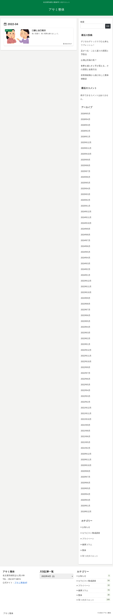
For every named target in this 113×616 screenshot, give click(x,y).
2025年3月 (85, 194)
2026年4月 (85, 119)
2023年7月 (85, 310)
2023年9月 (85, 298)
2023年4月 (85, 327)
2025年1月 (85, 206)
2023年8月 (85, 304)
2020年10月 (86, 465)
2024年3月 (85, 263)
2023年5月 (85, 321)
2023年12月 (86, 281)
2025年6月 (85, 177)
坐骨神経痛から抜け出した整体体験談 (95, 77)
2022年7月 (85, 373)
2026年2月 (85, 131)
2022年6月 (85, 379)
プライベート (88, 539)
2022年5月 (85, 385)
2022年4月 (85, 390)
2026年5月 (85, 114)
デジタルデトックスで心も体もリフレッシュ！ (95, 43)
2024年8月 (85, 235)
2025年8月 (85, 165)
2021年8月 (85, 431)
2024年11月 (86, 217)
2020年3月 (85, 500)
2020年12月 (86, 454)
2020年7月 (85, 477)
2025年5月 (85, 183)
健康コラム (87, 544)
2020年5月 (85, 488)
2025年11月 (86, 148)
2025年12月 (86, 142)
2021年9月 (85, 425)
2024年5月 (85, 252)
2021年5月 (85, 442)
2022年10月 (86, 361)
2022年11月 (86, 356)
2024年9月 (85, 229)
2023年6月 (85, 315)
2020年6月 (85, 483)
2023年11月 (86, 286)
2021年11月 (86, 413)
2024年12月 (86, 211)
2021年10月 (86, 419)
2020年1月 (85, 506)
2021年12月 (86, 408)
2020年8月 (85, 471)
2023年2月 (85, 338)
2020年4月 (85, 494)
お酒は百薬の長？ (89, 60)
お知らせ (86, 527)
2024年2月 (85, 269)
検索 (82, 22)
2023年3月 (85, 333)
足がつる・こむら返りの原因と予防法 (95, 52)
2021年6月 (85, 436)
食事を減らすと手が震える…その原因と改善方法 (95, 67)
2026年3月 (85, 125)
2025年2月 (85, 200)
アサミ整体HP (21, 583)
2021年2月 (85, 448)
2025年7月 (85, 171)
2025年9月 (85, 160)
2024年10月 (86, 223)
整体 (84, 550)
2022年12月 (86, 350)
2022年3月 (85, 396)
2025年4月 (85, 188)
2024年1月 (85, 275)
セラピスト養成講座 (91, 533)
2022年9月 (85, 367)
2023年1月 (85, 344)
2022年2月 (85, 402)
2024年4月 (85, 258)
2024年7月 (85, 240)
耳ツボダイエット (90, 556)
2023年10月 (86, 292)
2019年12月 (86, 511)
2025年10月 (86, 154)
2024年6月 (85, 246)
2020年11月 (86, 459)
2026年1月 (85, 137)
